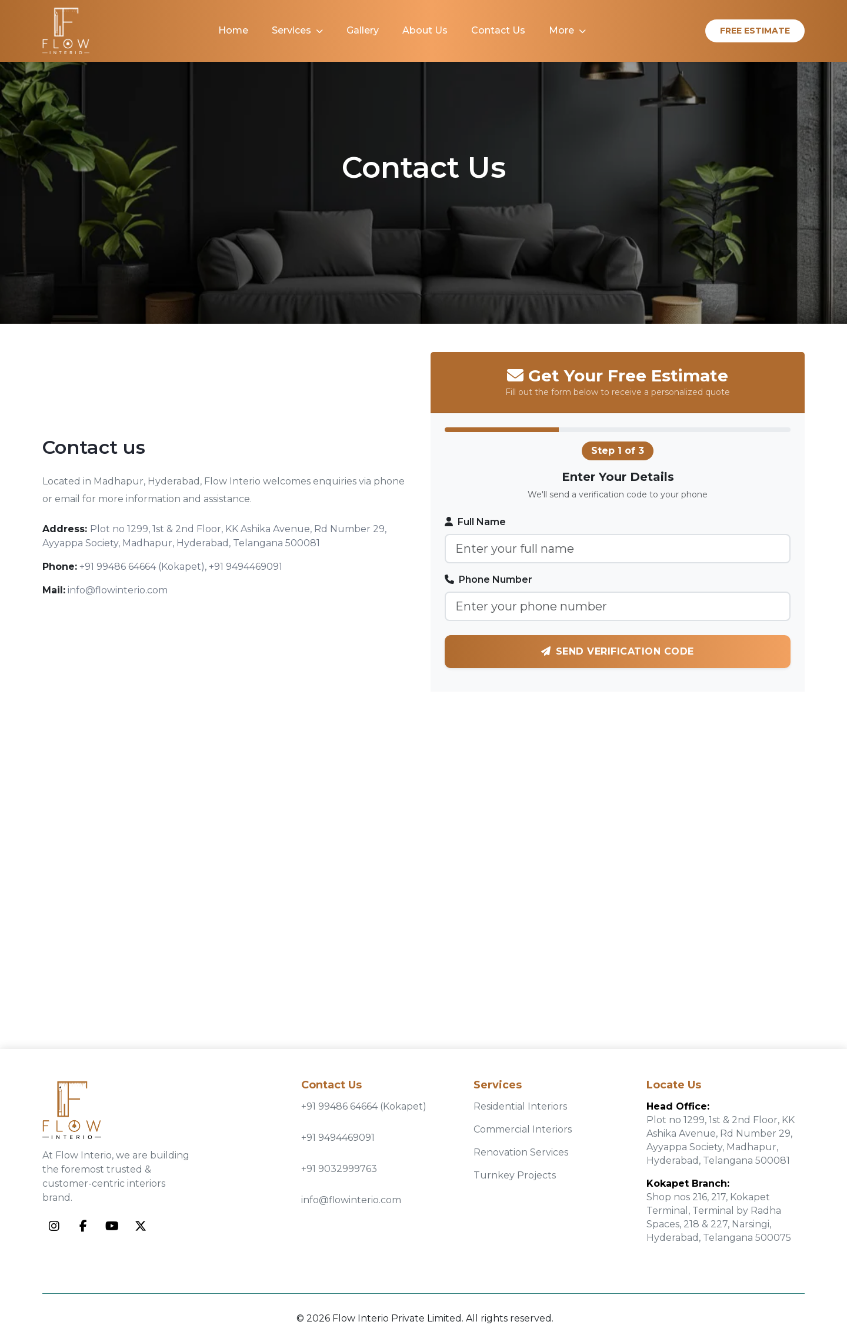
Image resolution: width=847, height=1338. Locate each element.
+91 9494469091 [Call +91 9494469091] (338, 1137)
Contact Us (498, 30)
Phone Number (488, 579)
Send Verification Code (617, 651)
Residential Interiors (520, 1106)
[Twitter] (140, 1226)
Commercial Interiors (522, 1129)
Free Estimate (755, 30)
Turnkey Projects (514, 1175)
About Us (425, 30)
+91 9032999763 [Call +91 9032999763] (339, 1168)
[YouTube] (112, 1226)
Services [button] (297, 30)
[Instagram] (54, 1226)
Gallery (362, 30)
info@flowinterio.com (351, 1200)
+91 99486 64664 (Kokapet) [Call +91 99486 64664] (363, 1106)
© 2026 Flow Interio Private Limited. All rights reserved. (424, 1318)
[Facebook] (83, 1226)
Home (233, 30)
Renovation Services (520, 1152)
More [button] (567, 30)
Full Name (475, 521)
